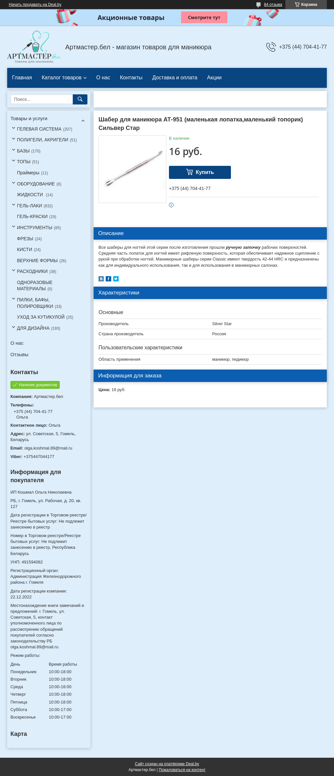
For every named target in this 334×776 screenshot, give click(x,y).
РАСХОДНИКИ (32, 271)
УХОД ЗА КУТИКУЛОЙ (41, 317)
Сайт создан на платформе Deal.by (167, 764)
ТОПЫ (23, 161)
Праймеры (28, 172)
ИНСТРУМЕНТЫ (34, 227)
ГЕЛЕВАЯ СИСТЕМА (39, 129)
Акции (214, 77)
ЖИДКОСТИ (30, 194)
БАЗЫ (23, 150)
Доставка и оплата (174, 77)
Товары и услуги (28, 118)
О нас (103, 77)
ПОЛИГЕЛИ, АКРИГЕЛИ (42, 139)
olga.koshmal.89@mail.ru (48, 448)
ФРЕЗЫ (25, 238)
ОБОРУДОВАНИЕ (36, 183)
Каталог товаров (62, 77)
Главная (22, 77)
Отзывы (19, 354)
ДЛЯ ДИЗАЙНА (33, 328)
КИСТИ (24, 249)
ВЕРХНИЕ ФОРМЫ (37, 260)
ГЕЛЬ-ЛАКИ (29, 205)
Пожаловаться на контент (182, 770)
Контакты (131, 77)
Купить (205, 172)
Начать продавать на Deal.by (35, 4)
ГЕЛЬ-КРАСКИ (32, 216)
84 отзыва (273, 4)
